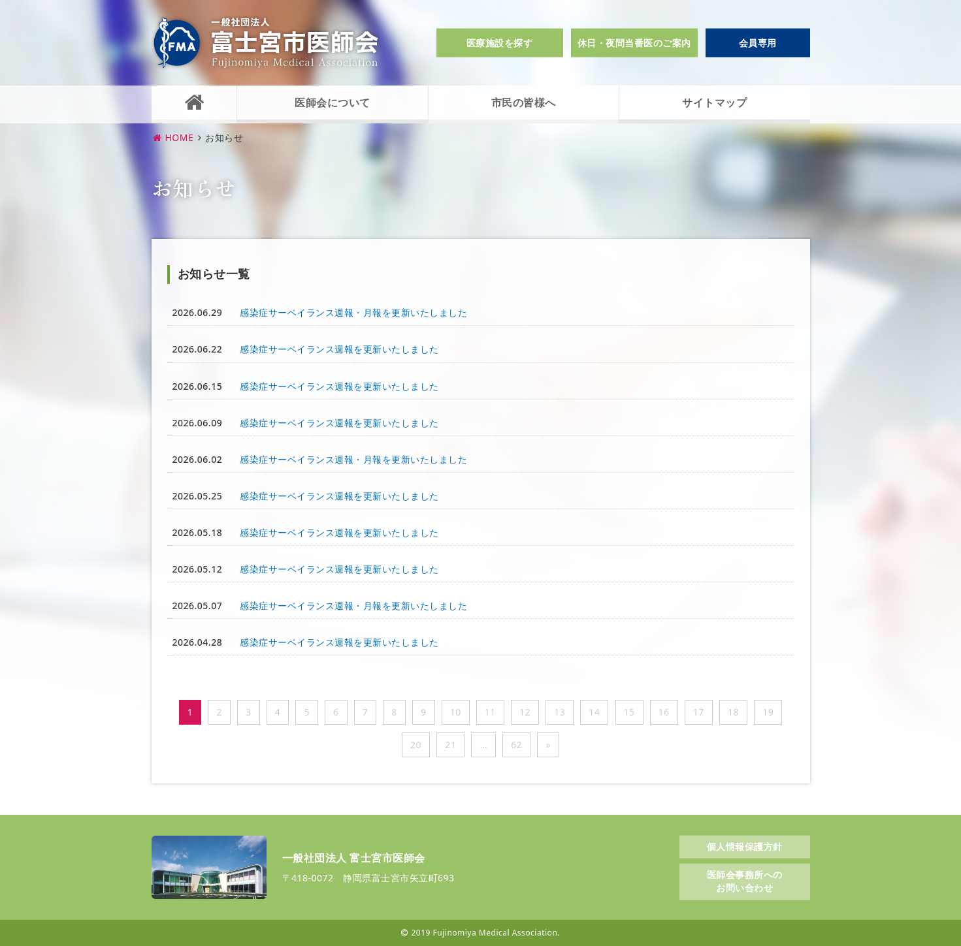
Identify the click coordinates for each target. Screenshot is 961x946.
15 (629, 712)
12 (524, 712)
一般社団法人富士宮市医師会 (266, 43)
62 (516, 744)
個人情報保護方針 (745, 846)
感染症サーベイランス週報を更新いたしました (339, 349)
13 (559, 712)
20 (415, 744)
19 (768, 712)
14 (594, 712)
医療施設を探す (499, 43)
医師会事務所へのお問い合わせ (745, 881)
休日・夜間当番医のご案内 (634, 43)
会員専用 (758, 43)
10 (455, 712)
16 (664, 712)
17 (698, 712)
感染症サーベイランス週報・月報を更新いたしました (353, 312)
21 (450, 744)
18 (733, 712)
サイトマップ (714, 102)
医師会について (332, 102)
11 (490, 712)
